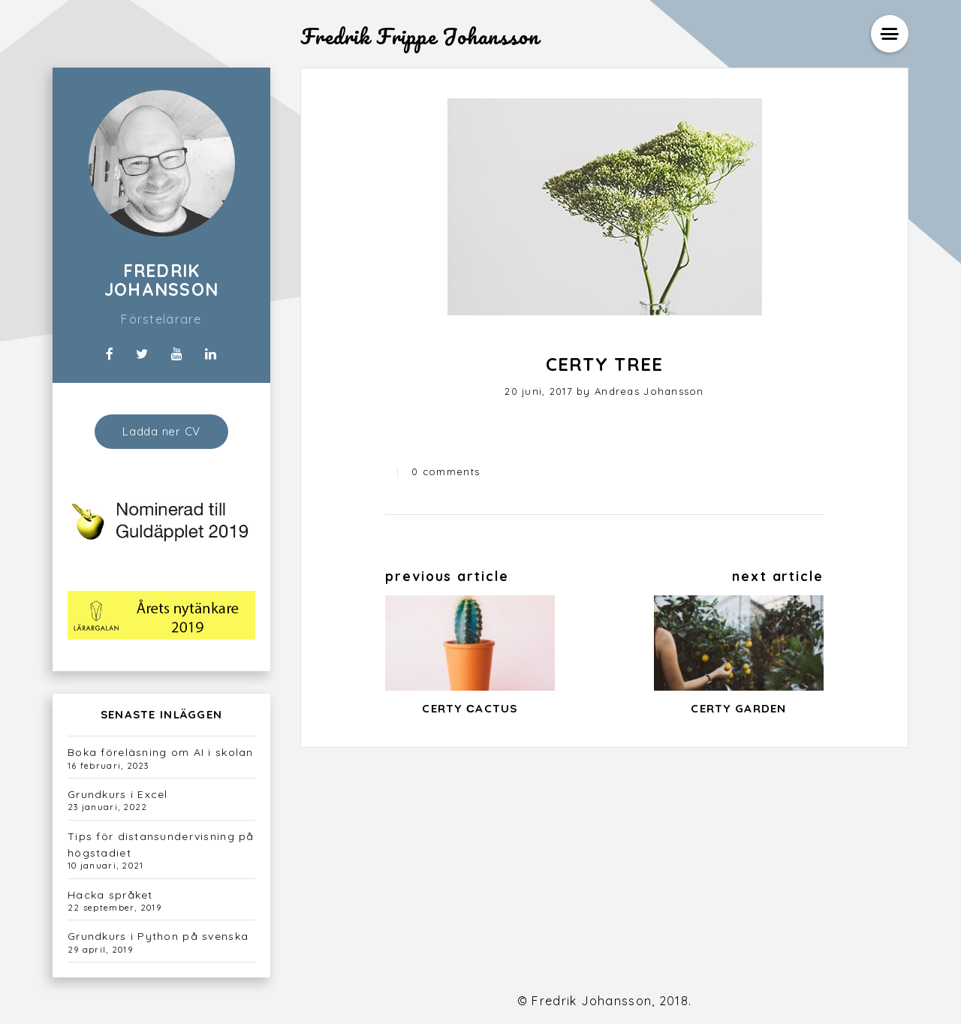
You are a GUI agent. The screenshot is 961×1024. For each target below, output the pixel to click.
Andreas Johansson (649, 391)
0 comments (445, 471)
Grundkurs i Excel (118, 794)
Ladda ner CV (161, 431)
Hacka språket (110, 895)
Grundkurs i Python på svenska (158, 936)
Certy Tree (605, 364)
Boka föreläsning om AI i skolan (161, 752)
